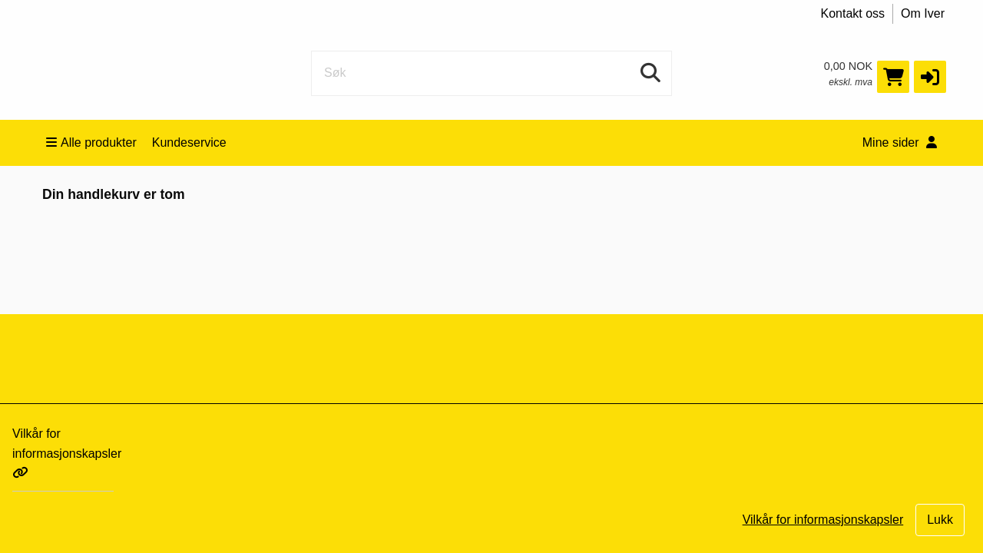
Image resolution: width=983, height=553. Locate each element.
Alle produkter (91, 142)
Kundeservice (189, 142)
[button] (930, 77)
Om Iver (923, 13)
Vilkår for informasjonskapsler (66, 452)
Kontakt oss (853, 13)
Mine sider (899, 142)
